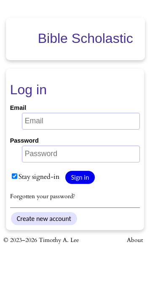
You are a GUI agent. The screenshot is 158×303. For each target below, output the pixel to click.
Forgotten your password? (42, 196)
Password (24, 140)
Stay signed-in (35, 176)
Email (18, 107)
